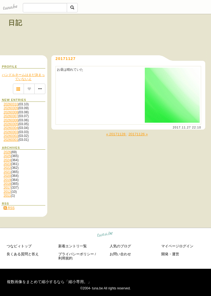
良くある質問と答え (23, 254)
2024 (7, 160)
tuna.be (105, 235)
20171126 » (138, 134)
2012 (7, 192)
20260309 (11, 108)
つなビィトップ (19, 246)
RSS (9, 208)
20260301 (11, 140)
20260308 (11, 112)
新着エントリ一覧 (72, 246)
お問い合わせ (120, 254)
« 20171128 (116, 134)
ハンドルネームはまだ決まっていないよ (23, 77)
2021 (7, 172)
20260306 (11, 120)
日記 (15, 22)
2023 (7, 164)
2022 (7, 168)
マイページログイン (177, 246)
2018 (7, 184)
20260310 (11, 104)
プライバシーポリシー (76, 254)
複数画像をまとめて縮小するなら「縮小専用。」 (49, 281)
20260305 (11, 124)
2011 (7, 196)
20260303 (11, 132)
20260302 (11, 136)
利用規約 (65, 258)
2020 (7, 176)
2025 (7, 156)
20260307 (11, 116)
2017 (7, 188)
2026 (7, 152)
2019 (7, 180)
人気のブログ (120, 246)
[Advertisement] (140, 35)
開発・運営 (170, 254)
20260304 (11, 128)
